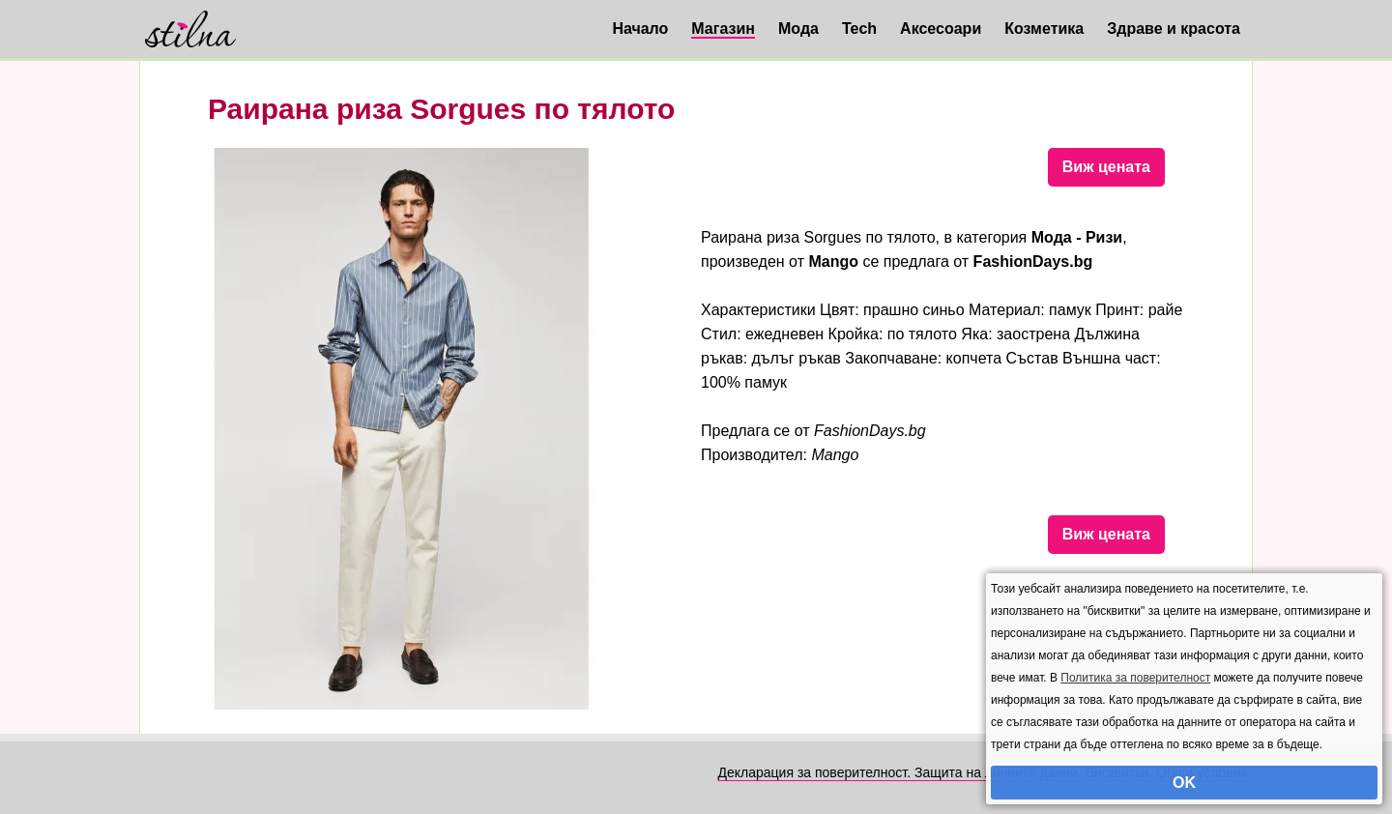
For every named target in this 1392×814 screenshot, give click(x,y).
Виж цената (1106, 167)
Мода (798, 28)
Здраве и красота (1173, 28)
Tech (859, 28)
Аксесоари (940, 28)
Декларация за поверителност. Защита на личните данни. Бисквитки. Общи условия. (985, 772)
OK (1184, 782)
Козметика (1044, 28)
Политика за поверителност (1135, 677)
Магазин (723, 28)
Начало (640, 28)
